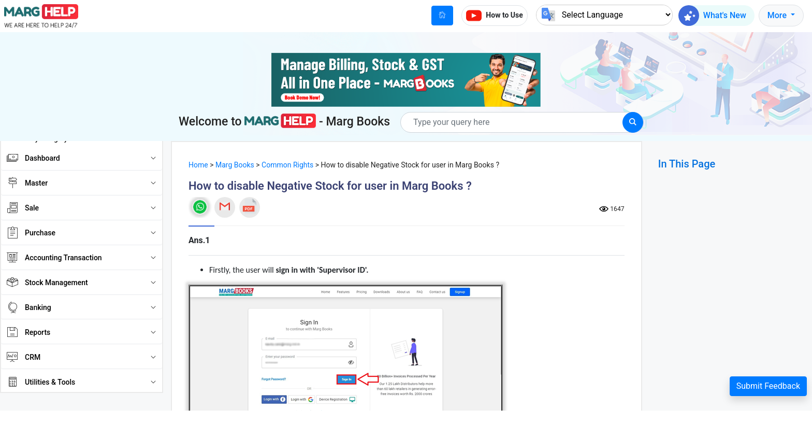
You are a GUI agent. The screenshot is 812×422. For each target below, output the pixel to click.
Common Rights (287, 165)
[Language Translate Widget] (604, 14)
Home (198, 165)
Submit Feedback (768, 386)
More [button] (778, 15)
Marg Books (234, 165)
